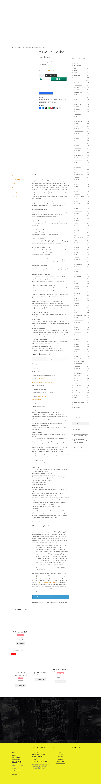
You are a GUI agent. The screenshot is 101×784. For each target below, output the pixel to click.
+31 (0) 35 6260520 (41, 396)
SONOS (29, 47)
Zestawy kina (77, 407)
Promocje (60, 756)
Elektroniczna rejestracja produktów (48, 582)
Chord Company (79, 152)
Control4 (77, 157)
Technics (77, 356)
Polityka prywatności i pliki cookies (39, 754)
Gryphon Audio (78, 206)
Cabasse (77, 138)
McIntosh (77, 269)
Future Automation (79, 196)
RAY (33, 47)
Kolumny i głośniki (78, 77)
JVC (76, 235)
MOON (76, 278)
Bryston (77, 133)
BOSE (76, 123)
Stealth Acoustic (79, 341)
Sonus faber (78, 332)
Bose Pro (76, 70)
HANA (76, 208)
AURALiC (77, 106)
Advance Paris (78, 92)
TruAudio (77, 366)
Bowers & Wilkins (79, 131)
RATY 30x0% (76, 395)
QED (76, 310)
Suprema (77, 349)
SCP (76, 324)
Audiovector (78, 104)
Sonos (40, 101)
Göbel (76, 199)
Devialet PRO (78, 167)
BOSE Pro (77, 126)
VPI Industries (78, 373)
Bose (75, 68)
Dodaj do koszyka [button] (20, 685)
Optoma (77, 288)
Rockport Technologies (80, 315)
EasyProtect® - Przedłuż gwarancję (40, 761)
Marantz (77, 262)
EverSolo (77, 184)
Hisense (77, 213)
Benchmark (78, 114)
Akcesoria (76, 63)
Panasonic (77, 293)
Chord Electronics (79, 155)
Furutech (77, 194)
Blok (76, 116)
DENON (77, 165)
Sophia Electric (78, 337)
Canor (76, 143)
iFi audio (77, 218)
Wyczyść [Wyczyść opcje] (52, 70)
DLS (76, 169)
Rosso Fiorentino (79, 320)
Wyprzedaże (60, 759)
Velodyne (77, 368)
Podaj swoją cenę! (45, 93)
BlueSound (77, 119)
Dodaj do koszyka (50, 75)
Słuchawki (76, 400)
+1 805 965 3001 (40, 378)
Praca (13, 754)
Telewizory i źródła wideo (79, 402)
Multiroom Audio (56, 99)
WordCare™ (14, 774)
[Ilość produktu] (41, 75)
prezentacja (50, 102)
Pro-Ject (77, 308)
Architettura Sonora (80, 102)
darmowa (45, 102)
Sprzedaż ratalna (60, 761)
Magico (77, 257)
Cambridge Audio (79, 140)
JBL (76, 225)
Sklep (22, 47)
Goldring (77, 201)
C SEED (76, 136)
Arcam (76, 99)
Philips (77, 298)
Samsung (77, 322)
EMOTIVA (77, 179)
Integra (77, 220)
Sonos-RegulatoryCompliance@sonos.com (42, 382)
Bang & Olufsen (79, 109)
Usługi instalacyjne (16, 759)
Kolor (40, 69)
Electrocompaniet (79, 174)
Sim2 (76, 327)
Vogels (76, 371)
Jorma (76, 232)
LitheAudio (77, 247)
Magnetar (77, 259)
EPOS (76, 182)
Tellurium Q (78, 358)
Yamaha (77, 380)
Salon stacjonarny (16, 757)
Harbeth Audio (78, 211)
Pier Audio (77, 300)
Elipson (77, 177)
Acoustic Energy (79, 85)
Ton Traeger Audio (79, 361)
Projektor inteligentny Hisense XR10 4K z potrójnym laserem (81, 434)
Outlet (75, 390)
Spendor (77, 339)
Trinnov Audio (78, 363)
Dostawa (34, 759)
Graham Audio (78, 203)
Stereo (75, 397)
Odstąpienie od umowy (37, 756)
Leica (76, 242)
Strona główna (17, 47)
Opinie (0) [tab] (14, 196)
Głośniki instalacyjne (78, 72)
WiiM (76, 378)
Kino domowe (46, 99)
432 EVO (77, 82)
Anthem (77, 97)
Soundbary (44, 101)
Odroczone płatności (60, 763)
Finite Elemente (78, 189)
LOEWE (76, 249)
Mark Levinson (78, 264)
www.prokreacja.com (16, 770)
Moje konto (60, 752)
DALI (76, 162)
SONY (76, 334)
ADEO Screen (78, 89)
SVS (76, 351)
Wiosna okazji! (51, 101)
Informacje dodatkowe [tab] (17, 179)
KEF (76, 240)
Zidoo (76, 383)
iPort (76, 223)
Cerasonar (77, 150)
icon (76, 215)
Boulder (77, 128)
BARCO (76, 111)
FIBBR (76, 186)
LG (76, 245)
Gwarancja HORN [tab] (16, 192)
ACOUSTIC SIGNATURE (80, 87)
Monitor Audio (78, 276)
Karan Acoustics (79, 237)
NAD (76, 281)
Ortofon (77, 291)
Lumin (76, 252)
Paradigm (77, 295)
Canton (77, 145)
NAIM (76, 283)
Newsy (60, 758)
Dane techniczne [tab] (16, 188)
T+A (76, 354)
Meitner (77, 271)
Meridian (77, 274)
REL (76, 312)
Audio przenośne (77, 65)
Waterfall (77, 375)
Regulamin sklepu (36, 752)
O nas (13, 752)
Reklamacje (34, 758)
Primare (77, 305)
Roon (76, 317)
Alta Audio (77, 94)
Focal (76, 191)
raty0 (55, 102)
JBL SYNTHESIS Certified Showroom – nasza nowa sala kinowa (80, 441)
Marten (77, 266)
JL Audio (77, 230)
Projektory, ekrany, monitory (80, 392)
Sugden (77, 344)
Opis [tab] (13, 175)
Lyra (76, 254)
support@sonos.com (37, 399)
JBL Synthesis (78, 228)
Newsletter (60, 754)
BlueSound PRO (78, 121)
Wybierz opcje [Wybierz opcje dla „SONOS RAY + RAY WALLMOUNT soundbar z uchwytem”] (20, 643)
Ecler (76, 172)
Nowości (76, 387)
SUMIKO (77, 346)
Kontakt (14, 755)
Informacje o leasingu (60, 764)
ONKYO (77, 286)
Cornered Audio (78, 160)
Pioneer (77, 303)
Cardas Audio (78, 148)
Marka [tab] (13, 183)
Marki (26, 47)
